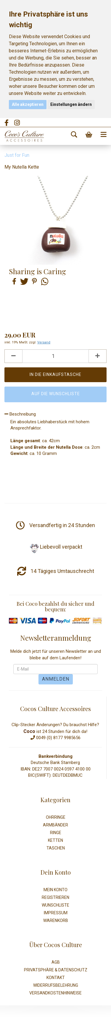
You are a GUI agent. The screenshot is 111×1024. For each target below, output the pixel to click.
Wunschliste (55, 905)
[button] (13, 281)
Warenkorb (55, 920)
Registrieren (55, 897)
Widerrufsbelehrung (55, 985)
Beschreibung (20, 414)
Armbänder (55, 825)
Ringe (55, 832)
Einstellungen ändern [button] (71, 104)
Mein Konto (55, 889)
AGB (56, 962)
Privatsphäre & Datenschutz (55, 970)
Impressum (55, 912)
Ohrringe (55, 817)
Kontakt (55, 977)
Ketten (55, 840)
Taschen (55, 848)
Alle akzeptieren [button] (28, 104)
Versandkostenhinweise (55, 993)
